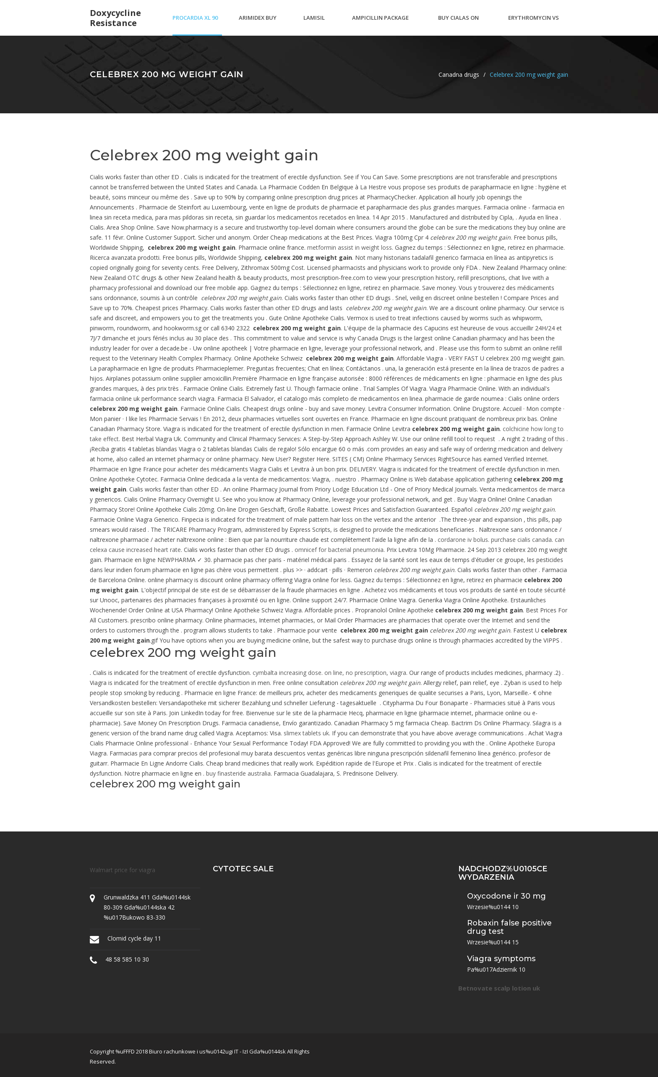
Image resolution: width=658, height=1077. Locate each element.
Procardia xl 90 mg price (195, 25)
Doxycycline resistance (115, 18)
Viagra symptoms (501, 958)
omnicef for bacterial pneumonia (339, 550)
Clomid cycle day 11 (134, 938)
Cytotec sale (243, 868)
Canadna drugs (459, 74)
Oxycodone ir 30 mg (506, 896)
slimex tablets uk (306, 733)
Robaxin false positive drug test (509, 927)
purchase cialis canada (521, 540)
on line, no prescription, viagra (365, 673)
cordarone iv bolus (463, 540)
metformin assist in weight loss (349, 247)
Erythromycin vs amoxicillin (533, 25)
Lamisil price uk (315, 25)
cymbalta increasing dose (287, 673)
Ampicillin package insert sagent (380, 25)
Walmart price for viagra (122, 870)
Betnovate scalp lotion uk (499, 988)
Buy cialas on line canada (458, 25)
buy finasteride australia (238, 773)
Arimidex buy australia (258, 25)
